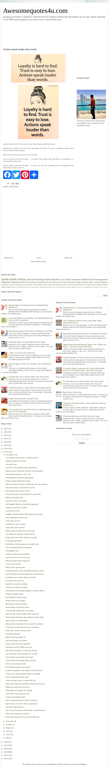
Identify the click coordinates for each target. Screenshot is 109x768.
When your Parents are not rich (17, 714)
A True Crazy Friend (13, 564)
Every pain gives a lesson (15, 527)
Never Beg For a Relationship (17, 621)
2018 (6, 742)
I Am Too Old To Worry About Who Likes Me (22, 614)
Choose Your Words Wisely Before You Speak (23, 674)
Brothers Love (15, 287)
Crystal (57, 287)
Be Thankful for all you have (16, 597)
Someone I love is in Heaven (16, 501)
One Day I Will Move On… (16, 707)
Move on (28, 287)
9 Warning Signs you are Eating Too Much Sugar (27, 342)
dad (88, 285)
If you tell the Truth (13, 511)
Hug (69, 287)
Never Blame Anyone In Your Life (18, 474)
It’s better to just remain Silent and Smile (21, 577)
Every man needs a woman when (18, 631)
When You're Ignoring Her (15, 567)
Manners (22, 287)
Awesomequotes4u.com (35, 10)
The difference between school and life (20, 534)
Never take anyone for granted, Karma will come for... (26, 684)
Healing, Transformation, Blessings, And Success (24, 514)
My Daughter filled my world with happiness (22, 504)
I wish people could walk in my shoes (19, 611)
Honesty (12, 285)
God (38, 282)
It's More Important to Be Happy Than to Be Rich (24, 670)
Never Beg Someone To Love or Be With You (23, 717)
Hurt (24, 285)
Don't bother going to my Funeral (18, 667)
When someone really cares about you (20, 531)
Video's (105, 287)
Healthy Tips (64, 287)
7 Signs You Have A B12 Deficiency (22, 353)
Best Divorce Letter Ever (72, 392)
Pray (93, 287)
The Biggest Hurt (12, 551)
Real (75, 285)
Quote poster (14, 186)
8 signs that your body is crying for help (23, 399)
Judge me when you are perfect (17, 554)
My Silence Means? (13, 634)
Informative (71, 282)
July (7, 731)
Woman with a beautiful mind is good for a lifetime (24, 624)
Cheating (48, 287)
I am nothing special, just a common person (22, 458)
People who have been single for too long (21, 537)
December (10, 455)
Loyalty (84, 287)
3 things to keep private (14, 594)
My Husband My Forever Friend (17, 491)
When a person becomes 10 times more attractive (24, 471)
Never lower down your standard (18, 644)
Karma (77, 287)
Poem (45, 285)
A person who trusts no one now (18, 557)
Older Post (68, 258)
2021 (6, 445)
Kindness (84, 282)
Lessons (97, 282)
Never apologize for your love (17, 517)
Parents (105, 285)
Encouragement (100, 279)
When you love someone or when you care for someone (27, 484)
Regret (3, 287)
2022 (6, 442)
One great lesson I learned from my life (20, 488)
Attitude (43, 282)
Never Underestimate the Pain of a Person (22, 700)
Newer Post (8, 258)
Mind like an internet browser (16, 604)
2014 (6, 755)
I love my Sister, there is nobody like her (21, 680)
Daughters (98, 285)
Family (64, 282)
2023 (6, 439)
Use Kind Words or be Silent (16, 640)
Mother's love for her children (16, 584)
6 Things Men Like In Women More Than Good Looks (29, 377)
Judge (73, 287)
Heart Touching (68, 285)
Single (8, 287)
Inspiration (76, 279)
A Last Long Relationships (15, 697)
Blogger (83, 764)
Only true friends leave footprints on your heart (23, 494)
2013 (6, 759)
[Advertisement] (42, 34)
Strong (55, 282)
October (9, 724)
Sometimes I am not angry (15, 524)
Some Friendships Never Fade (17, 677)
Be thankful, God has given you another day (22, 544)
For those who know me (15, 581)
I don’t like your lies (13, 521)
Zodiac (78, 282)
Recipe (97, 287)
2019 (6, 452)
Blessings (43, 287)
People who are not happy (15, 601)
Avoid (92, 285)
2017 (6, 745)
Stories (48, 279)
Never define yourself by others (17, 607)
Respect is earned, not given (16, 508)
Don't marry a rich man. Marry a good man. (22, 704)
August (9, 728)
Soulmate (59, 285)
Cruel (53, 287)
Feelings (40, 285)
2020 (6, 449)
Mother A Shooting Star (14, 498)
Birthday (80, 285)
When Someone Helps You (16, 637)
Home (38, 258)
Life (59, 282)
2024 (6, 435)
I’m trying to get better (14, 541)
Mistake (89, 287)
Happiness (6, 282)
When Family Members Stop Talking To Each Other (25, 617)
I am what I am (11, 464)
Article (21, 279)
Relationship (87, 279)
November (10, 721)
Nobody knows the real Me (16, 461)
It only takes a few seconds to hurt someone (22, 627)
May (8, 738)
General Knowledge (35, 279)
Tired (85, 285)
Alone (91, 282)
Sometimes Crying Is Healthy (17, 587)
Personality (51, 285)
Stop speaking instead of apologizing (19, 478)
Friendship (4, 285)
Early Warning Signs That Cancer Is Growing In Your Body (30, 331)
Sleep (36, 287)
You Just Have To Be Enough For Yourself (21, 654)
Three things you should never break (19, 657)
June (8, 734)
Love (62, 279)
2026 (6, 429)
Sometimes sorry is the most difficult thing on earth (25, 571)
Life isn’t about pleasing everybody (19, 547)
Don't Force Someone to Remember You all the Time (25, 710)
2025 (6, 432)
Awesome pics (18, 282)
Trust (34, 285)
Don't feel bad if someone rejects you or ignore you (25, 574)
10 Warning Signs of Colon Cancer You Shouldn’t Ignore (30, 388)
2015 (6, 752)
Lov (80, 287)
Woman (49, 282)
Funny (27, 282)
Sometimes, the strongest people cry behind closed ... (26, 591)
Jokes (68, 279)
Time (100, 287)
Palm (32, 287)
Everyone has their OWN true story (19, 647)
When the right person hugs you (18, 561)
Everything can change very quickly (19, 690)
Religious (104, 282)
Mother (33, 282)
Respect (29, 285)
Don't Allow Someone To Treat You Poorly (21, 650)
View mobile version (38, 261)
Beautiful (56, 279)
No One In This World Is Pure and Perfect (21, 468)
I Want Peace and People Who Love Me (21, 660)
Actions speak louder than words (18, 481)
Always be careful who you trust (17, 687)
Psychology (19, 285)
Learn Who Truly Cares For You (17, 694)
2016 (6, 749)
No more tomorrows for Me (16, 664)
